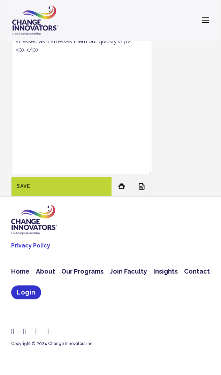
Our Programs (82, 271)
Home (20, 271)
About (45, 271)
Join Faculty (128, 271)
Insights (165, 271)
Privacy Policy (30, 245)
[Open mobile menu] (205, 20)
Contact (197, 271)
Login (26, 292)
